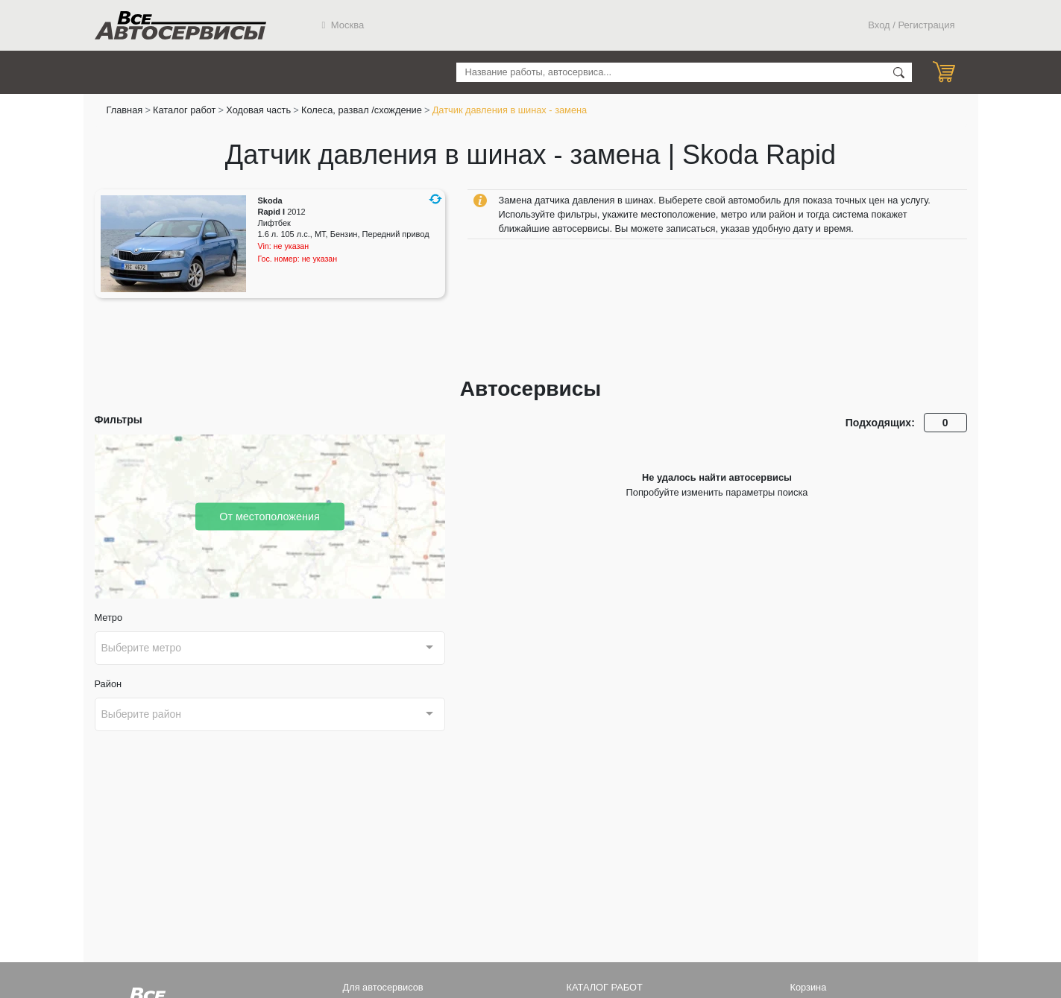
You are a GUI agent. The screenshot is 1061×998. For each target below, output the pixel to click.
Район (108, 683)
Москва (343, 25)
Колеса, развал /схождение (361, 110)
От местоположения (269, 516)
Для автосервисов (383, 987)
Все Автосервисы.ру (180, 25)
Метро (109, 617)
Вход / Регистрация (911, 25)
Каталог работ (184, 110)
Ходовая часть (258, 110)
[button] (435, 199)
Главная (125, 110)
